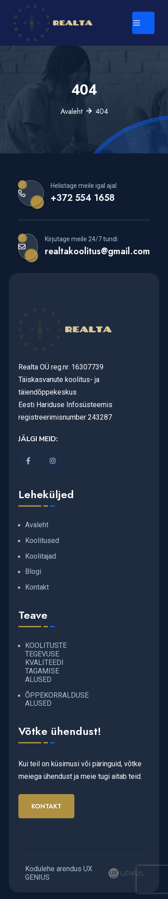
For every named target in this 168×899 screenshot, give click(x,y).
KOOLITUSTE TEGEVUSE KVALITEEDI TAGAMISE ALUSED (46, 662)
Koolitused (42, 540)
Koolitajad (40, 556)
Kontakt (37, 587)
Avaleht (71, 111)
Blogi (33, 571)
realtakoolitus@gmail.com (97, 251)
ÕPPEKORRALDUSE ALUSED (57, 699)
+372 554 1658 (83, 197)
